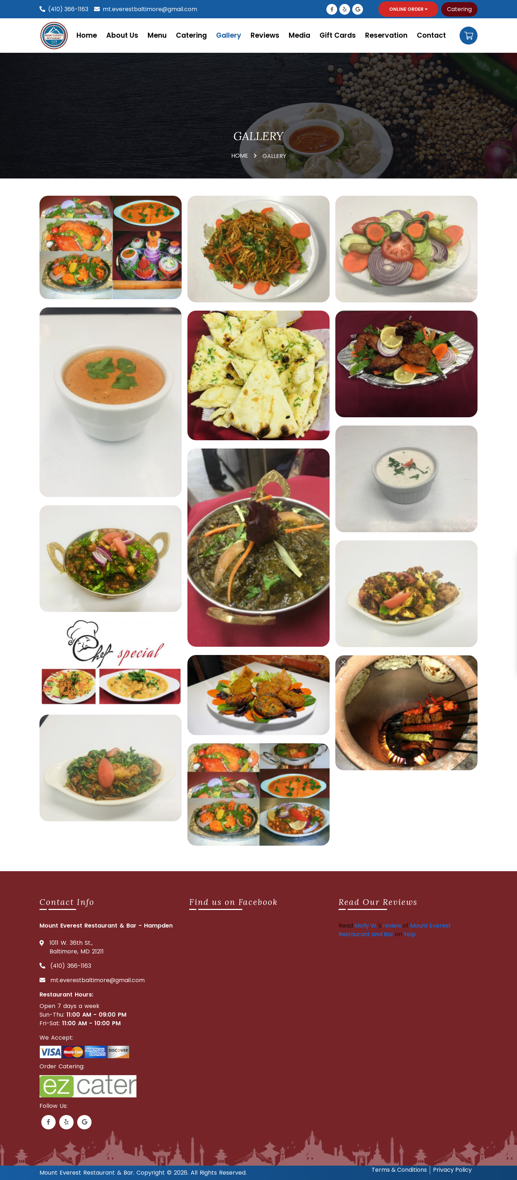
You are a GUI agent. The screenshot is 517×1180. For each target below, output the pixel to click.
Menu (157, 35)
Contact (431, 35)
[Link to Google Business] (357, 9)
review (392, 925)
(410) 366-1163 (68, 9)
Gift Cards (338, 35)
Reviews (265, 35)
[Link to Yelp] (344, 9)
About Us (122, 35)
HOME (239, 156)
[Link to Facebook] (331, 9)
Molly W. (365, 925)
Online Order (408, 9)
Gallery (228, 35)
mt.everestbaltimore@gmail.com (150, 9)
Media (299, 35)
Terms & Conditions (399, 1170)
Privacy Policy (452, 1170)
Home (86, 35)
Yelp (410, 934)
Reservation (386, 35)
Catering (459, 9)
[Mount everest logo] (55, 35)
